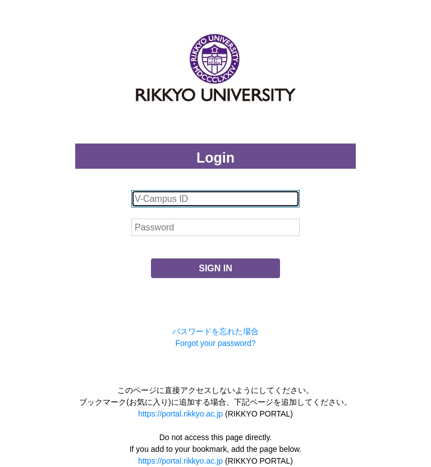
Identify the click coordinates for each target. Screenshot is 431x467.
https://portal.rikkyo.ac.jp (180, 413)
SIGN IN (215, 268)
